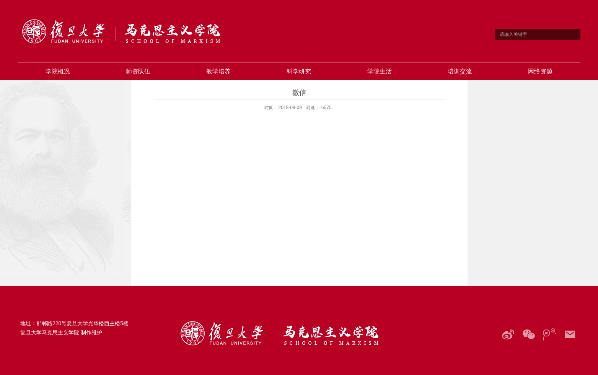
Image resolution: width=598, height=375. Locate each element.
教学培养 (218, 71)
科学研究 (299, 71)
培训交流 (460, 71)
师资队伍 (138, 71)
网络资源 (540, 71)
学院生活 (379, 71)
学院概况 (58, 71)
